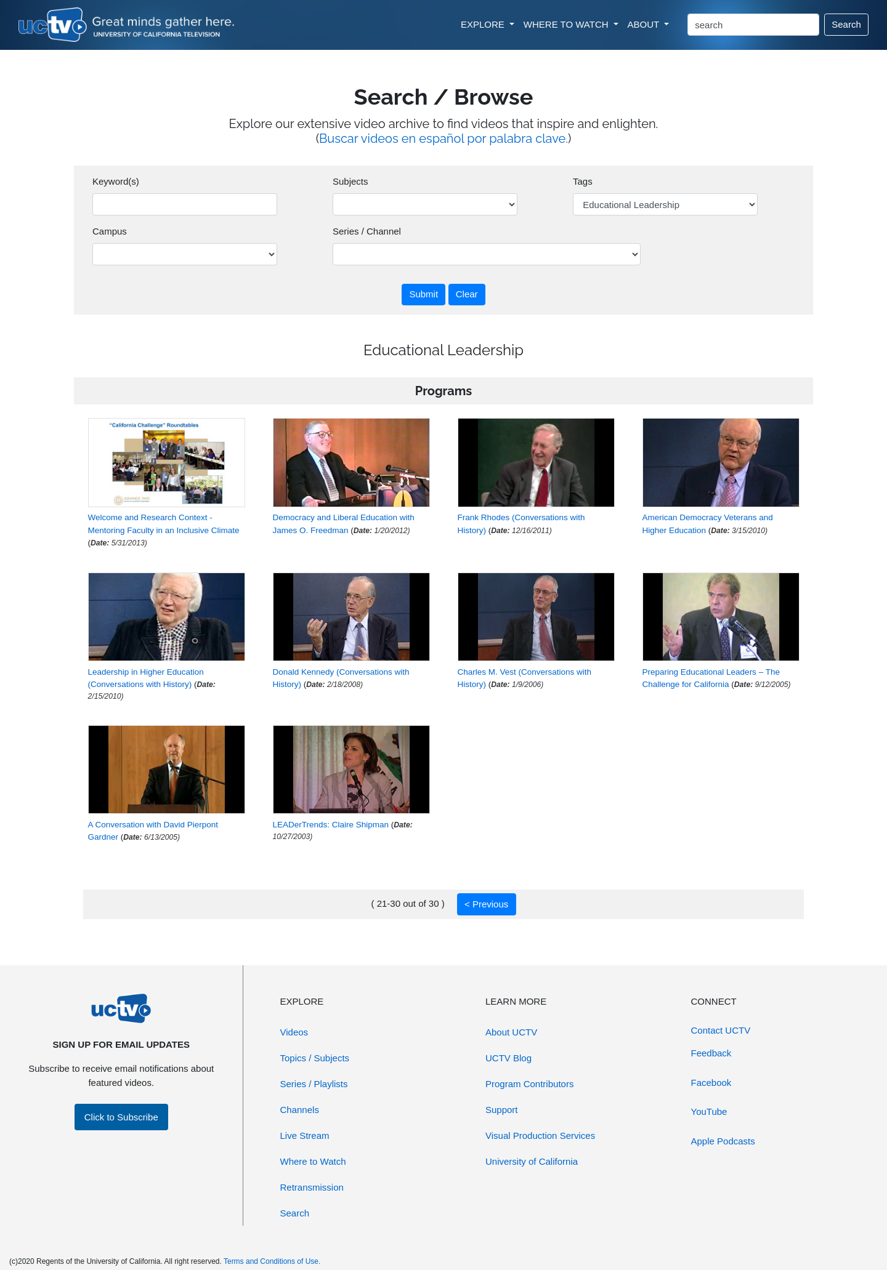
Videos (294, 1032)
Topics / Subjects (315, 1058)
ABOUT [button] (645, 24)
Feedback (711, 1053)
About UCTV (511, 1032)
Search (846, 24)
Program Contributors (529, 1084)
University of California (531, 1161)
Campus (109, 231)
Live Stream (305, 1135)
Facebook (711, 1082)
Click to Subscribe (121, 1117)
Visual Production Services (540, 1135)
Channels (299, 1109)
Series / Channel (367, 231)
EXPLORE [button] (484, 24)
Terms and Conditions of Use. (272, 1261)
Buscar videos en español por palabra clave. (443, 138)
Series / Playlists (314, 1084)
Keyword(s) (115, 181)
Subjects (350, 181)
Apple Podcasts (723, 1141)
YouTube (709, 1111)
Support (501, 1109)
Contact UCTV (721, 1030)
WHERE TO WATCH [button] (567, 24)
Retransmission (312, 1187)
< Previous (486, 904)
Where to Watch (313, 1161)
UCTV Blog (508, 1058)
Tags (583, 181)
